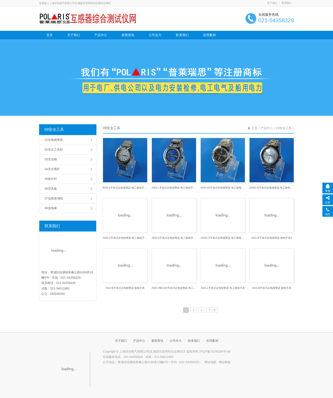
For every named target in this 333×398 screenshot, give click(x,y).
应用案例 (209, 35)
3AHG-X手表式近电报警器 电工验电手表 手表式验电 (222, 237)
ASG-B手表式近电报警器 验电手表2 (271, 237)
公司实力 (155, 35)
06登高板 (51, 188)
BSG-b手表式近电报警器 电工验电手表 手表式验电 (125, 187)
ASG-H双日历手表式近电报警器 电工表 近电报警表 (174, 288)
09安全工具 (54, 129)
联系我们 (287, 2)
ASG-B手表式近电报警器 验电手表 (125, 288)
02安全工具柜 (54, 149)
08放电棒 (51, 208)
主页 (254, 128)
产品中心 (100, 35)
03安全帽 (51, 159)
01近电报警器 (54, 139)
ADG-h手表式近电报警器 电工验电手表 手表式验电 (125, 237)
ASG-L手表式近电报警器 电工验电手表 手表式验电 (174, 187)
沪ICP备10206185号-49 (214, 351)
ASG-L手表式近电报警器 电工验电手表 (223, 288)
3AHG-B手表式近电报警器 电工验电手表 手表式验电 (271, 187)
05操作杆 (51, 179)
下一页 (212, 310)
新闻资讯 (127, 35)
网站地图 (210, 362)
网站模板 (225, 362)
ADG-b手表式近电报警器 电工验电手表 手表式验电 (174, 237)
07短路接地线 (54, 198)
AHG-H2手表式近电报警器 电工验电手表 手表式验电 (222, 187)
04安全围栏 (52, 169)
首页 (49, 35)
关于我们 (272, 2)
